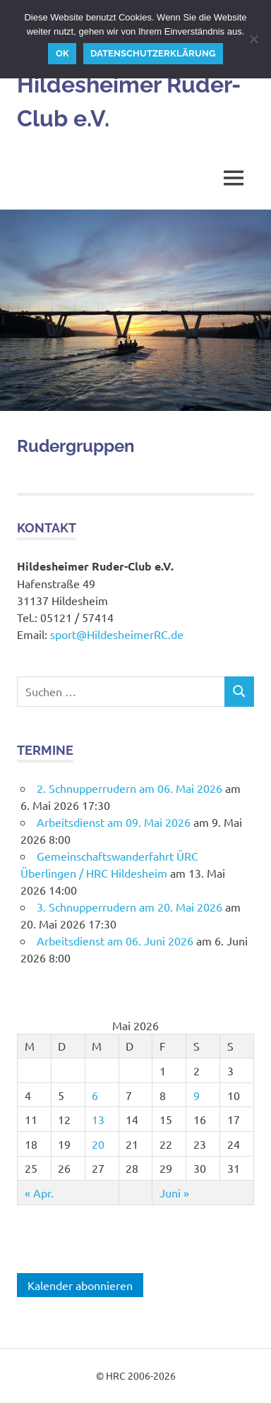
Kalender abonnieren (80, 1285)
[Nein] (253, 39)
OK (62, 53)
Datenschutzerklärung (152, 53)
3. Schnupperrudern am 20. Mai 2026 (129, 907)
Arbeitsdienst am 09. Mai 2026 (114, 822)
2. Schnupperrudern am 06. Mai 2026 (129, 788)
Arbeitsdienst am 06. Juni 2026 (115, 940)
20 (98, 1144)
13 (98, 1119)
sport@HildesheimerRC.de (116, 634)
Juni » (174, 1193)
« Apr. (39, 1193)
